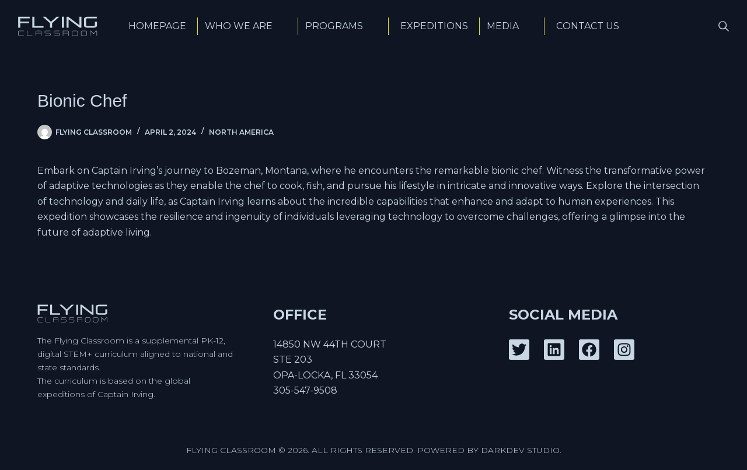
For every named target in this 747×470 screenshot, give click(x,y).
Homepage (157, 25)
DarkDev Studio (520, 450)
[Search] (723, 26)
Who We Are (248, 25)
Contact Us (587, 25)
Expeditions (434, 25)
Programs (343, 25)
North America (241, 132)
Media (512, 25)
